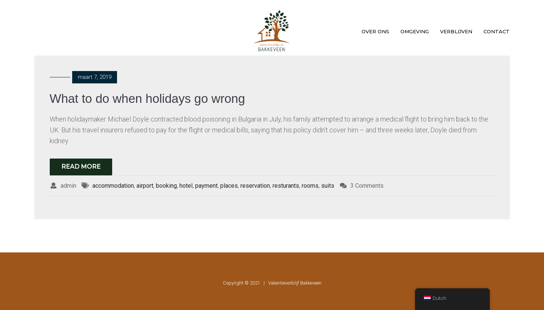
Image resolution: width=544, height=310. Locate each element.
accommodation (113, 185)
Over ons (375, 31)
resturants (286, 185)
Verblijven (456, 31)
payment (206, 185)
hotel (186, 185)
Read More (81, 166)
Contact (496, 31)
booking (166, 185)
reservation (255, 185)
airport (144, 185)
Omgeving (414, 31)
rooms (310, 185)
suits (327, 185)
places (229, 185)
